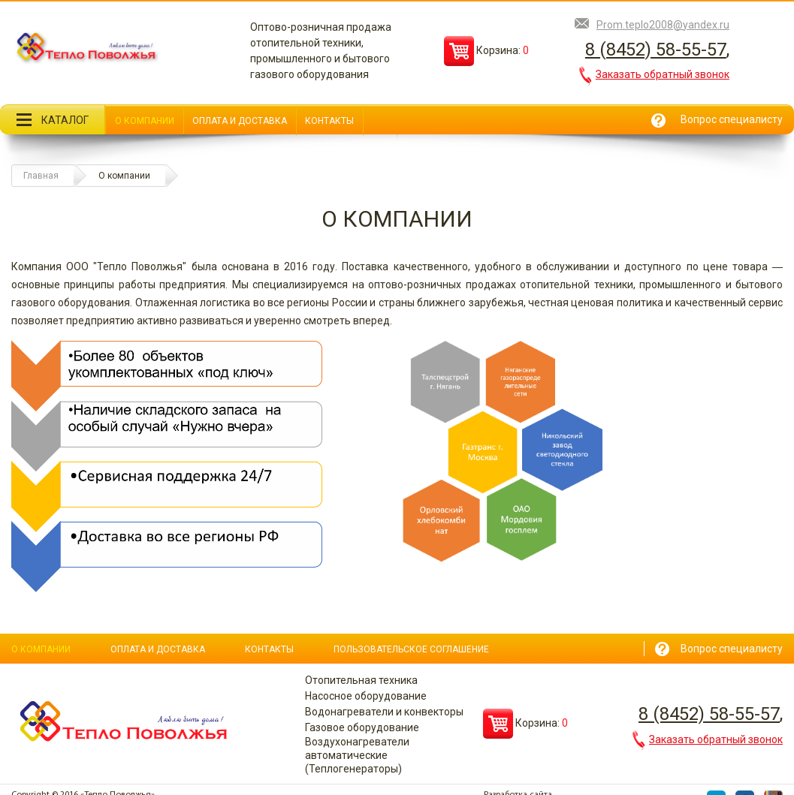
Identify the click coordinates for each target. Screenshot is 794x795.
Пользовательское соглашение (411, 649)
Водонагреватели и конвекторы (384, 712)
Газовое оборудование (362, 727)
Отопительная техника (361, 680)
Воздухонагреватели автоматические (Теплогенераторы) (357, 755)
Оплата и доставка (239, 121)
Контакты (329, 121)
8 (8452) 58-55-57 (655, 49)
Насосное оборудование (366, 696)
